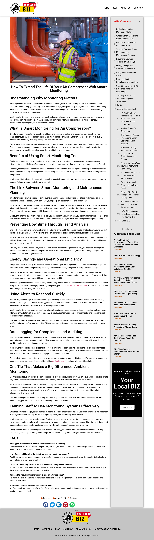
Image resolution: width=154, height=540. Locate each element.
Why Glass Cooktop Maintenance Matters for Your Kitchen (131, 214)
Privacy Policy (83, 529)
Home (106, 8)
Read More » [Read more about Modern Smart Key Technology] (118, 258)
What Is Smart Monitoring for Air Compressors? (127, 37)
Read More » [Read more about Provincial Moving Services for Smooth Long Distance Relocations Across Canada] (118, 285)
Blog (115, 8)
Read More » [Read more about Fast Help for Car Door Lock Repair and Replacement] (118, 307)
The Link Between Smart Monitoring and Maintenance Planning (126, 52)
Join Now (138, 8)
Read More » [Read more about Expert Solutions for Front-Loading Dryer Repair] (118, 318)
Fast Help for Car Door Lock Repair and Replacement (130, 175)
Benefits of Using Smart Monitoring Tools (126, 44)
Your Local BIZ (123, 221)
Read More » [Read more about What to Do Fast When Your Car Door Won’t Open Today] (118, 296)
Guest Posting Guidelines (108, 529)
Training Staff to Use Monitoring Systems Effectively (126, 98)
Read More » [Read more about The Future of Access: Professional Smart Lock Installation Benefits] (118, 272)
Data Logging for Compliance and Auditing (127, 80)
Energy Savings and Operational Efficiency (125, 67)
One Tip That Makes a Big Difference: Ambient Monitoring (127, 89)
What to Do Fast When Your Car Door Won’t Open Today (130, 166)
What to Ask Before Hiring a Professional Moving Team (130, 195)
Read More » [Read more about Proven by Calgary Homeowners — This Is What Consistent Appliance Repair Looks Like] (118, 249)
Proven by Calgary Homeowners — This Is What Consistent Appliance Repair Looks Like (130, 119)
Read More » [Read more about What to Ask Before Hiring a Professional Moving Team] (118, 330)
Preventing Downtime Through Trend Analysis (126, 60)
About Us (125, 8)
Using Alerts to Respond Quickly (126, 73)
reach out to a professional (75, 285)
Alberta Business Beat (126, 109)
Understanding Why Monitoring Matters (124, 30)
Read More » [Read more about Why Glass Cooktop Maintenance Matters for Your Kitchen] (118, 356)
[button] (45, 504)
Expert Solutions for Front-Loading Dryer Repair (129, 185)
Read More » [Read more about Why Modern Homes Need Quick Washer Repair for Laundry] (118, 343)
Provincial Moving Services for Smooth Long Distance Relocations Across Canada (129, 153)
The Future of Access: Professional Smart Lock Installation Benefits (130, 139)
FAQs (119, 105)
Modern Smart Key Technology (129, 129)
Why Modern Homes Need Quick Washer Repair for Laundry (129, 204)
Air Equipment (58, 361)
